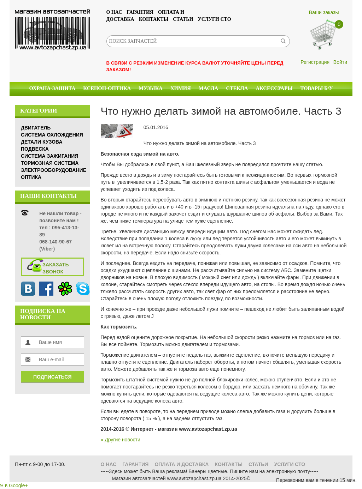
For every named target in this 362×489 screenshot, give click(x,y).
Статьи (183, 19)
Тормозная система (49, 163)
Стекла (237, 88)
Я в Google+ (14, 485)
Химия (180, 88)
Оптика (31, 177)
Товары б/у (316, 88)
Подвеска (35, 149)
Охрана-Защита (52, 88)
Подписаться (52, 377)
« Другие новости (120, 439)
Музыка (151, 88)
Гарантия (140, 12)
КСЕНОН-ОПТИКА (107, 88)
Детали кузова (42, 142)
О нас (114, 12)
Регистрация (314, 62)
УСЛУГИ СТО (214, 19)
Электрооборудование (53, 170)
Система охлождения (52, 135)
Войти (340, 62)
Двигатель (36, 128)
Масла (208, 88)
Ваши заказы (324, 12)
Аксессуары (274, 88)
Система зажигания (49, 156)
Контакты (154, 19)
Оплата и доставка (181, 464)
